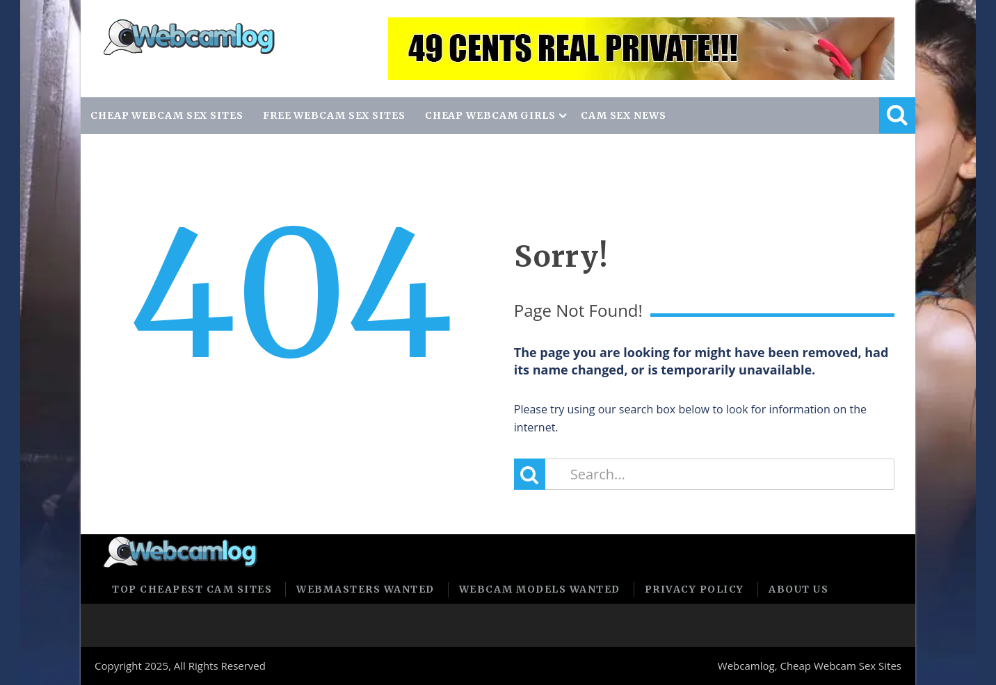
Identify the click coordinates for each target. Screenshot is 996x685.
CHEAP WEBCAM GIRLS (490, 115)
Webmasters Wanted (365, 589)
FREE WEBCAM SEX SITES (334, 115)
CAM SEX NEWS (623, 115)
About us (798, 589)
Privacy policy (694, 589)
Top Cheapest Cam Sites (192, 589)
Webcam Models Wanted (539, 589)
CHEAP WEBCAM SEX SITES (166, 115)
